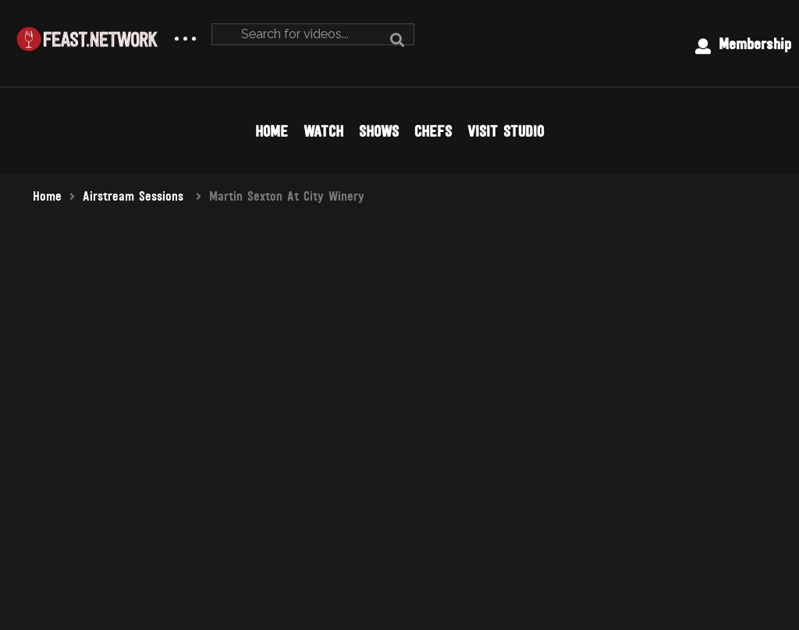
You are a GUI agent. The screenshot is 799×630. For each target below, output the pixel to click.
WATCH (323, 131)
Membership (743, 44)
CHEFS (433, 131)
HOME (271, 131)
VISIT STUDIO (505, 131)
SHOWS (379, 131)
